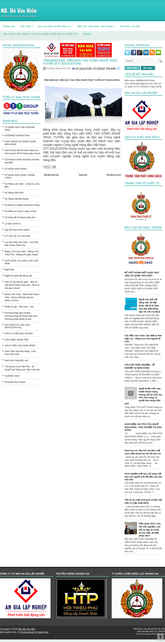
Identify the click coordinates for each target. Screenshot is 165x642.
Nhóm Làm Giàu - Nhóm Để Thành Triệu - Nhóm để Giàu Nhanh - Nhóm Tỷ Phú (22, 297)
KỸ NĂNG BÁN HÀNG (16, 169)
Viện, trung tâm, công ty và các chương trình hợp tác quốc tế (41, 32)
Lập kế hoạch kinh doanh (17, 229)
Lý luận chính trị (12, 223)
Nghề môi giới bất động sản (18, 275)
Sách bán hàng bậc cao (16, 360)
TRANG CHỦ (9, 26)
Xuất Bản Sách (12, 375)
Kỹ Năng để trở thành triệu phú (20, 217)
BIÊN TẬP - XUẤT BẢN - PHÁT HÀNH (97, 25)
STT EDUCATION (83, 68)
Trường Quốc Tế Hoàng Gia (34, 632)
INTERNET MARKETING (17, 135)
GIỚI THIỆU (27, 25)
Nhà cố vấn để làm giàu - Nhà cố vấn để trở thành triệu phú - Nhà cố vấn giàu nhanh (22, 285)
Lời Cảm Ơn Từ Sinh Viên (17, 236)
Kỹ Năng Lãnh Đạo (14, 192)
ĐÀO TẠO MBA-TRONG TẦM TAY (56, 25)
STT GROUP (99, 68)
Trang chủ (83, 175)
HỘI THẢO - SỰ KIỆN (130, 26)
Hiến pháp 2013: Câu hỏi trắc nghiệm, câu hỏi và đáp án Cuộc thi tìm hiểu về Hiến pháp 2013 (150, 529)
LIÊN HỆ (87, 34)
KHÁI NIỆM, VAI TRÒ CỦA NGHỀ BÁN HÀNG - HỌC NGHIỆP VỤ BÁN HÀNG (143, 427)
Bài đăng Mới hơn (51, 175)
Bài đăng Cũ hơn (114, 175)
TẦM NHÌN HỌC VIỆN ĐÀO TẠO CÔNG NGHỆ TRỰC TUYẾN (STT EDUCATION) (80, 62)
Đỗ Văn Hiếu (159, 629)
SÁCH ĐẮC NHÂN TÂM (16, 339)
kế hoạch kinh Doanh (15, 382)
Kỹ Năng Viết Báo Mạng (17, 198)
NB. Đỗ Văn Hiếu (19, 10)
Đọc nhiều (132, 68)
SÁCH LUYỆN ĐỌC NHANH (19, 333)
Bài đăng (148, 68)
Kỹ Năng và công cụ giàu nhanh (21, 211)
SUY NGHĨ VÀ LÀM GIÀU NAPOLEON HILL (17, 326)
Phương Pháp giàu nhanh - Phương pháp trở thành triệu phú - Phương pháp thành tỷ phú (22, 316)
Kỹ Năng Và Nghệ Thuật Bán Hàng (22, 205)
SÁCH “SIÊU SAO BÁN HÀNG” (20, 345)
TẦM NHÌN (111, 68)
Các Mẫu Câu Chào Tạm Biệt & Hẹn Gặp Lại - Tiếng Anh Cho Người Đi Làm (143, 338)
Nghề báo (9, 269)
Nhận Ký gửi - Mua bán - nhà (19, 306)
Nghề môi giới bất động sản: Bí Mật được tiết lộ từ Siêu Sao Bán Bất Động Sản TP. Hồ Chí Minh (149, 305)
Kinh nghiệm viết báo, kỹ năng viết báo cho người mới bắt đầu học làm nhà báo (143, 476)
